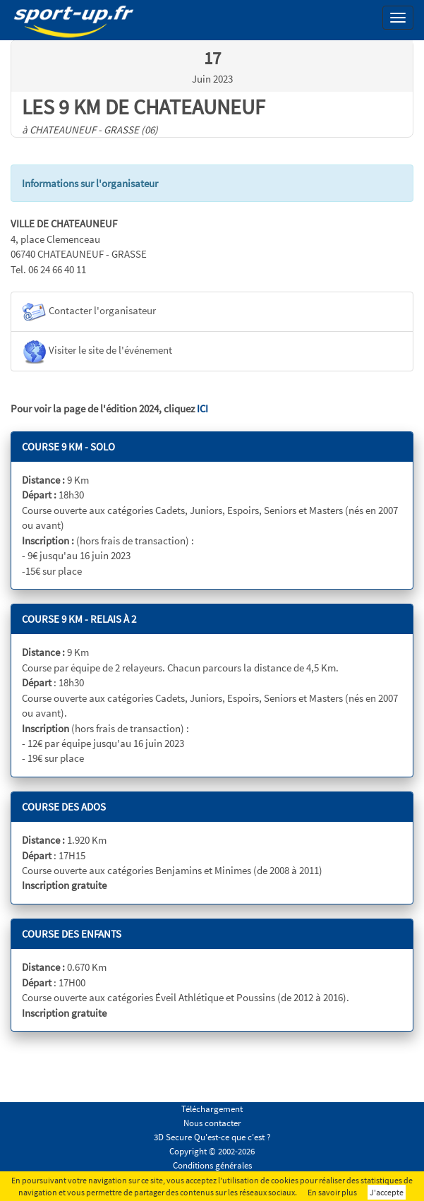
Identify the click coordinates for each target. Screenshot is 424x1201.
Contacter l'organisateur (89, 311)
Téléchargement (212, 1109)
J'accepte (387, 1192)
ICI (202, 408)
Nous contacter (212, 1123)
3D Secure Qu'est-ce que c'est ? (212, 1137)
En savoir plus (332, 1192)
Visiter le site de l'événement (97, 351)
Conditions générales (212, 1165)
